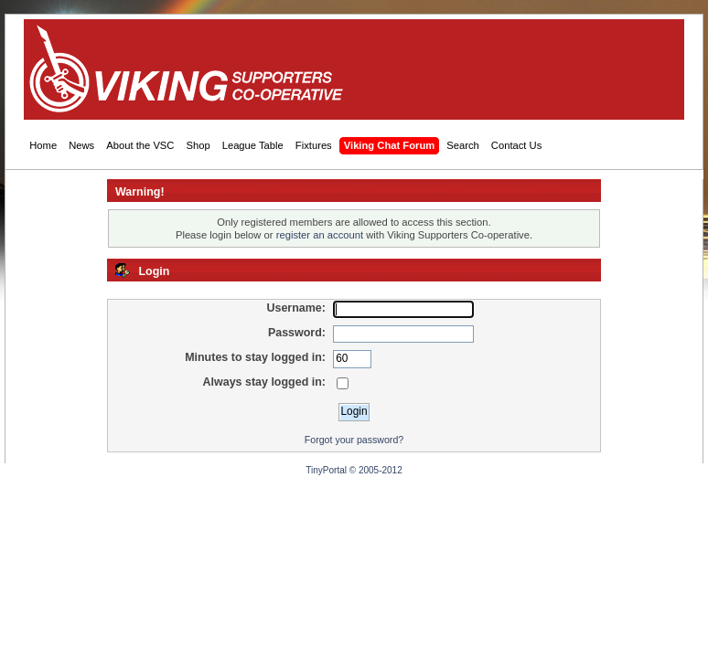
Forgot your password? (354, 439)
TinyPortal (326, 470)
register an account (319, 234)
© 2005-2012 (375, 470)
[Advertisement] (342, 69)
